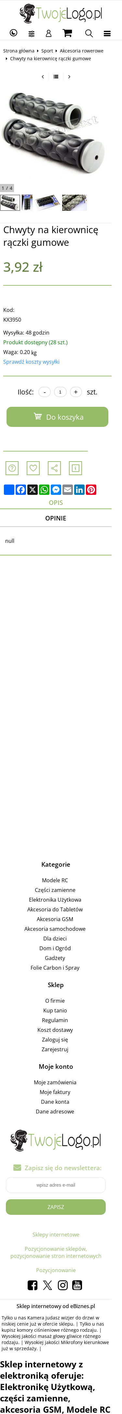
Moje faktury (60, 1092)
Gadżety (60, 958)
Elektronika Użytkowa (60, 900)
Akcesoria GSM (60, 919)
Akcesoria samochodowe (60, 929)
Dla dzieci (60, 938)
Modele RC (60, 880)
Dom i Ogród (60, 948)
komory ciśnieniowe (25, 1331)
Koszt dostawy (60, 1030)
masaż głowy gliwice (42, 1337)
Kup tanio (60, 1010)
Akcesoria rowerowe (84, 51)
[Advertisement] (61, 649)
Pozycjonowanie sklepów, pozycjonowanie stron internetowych (61, 1253)
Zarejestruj (60, 1049)
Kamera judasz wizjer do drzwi (63, 1318)
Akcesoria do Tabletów (60, 909)
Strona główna (21, 51)
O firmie (60, 1001)
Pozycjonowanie (61, 1270)
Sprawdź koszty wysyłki (34, 361)
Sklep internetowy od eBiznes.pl (61, 1306)
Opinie (61, 518)
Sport (49, 51)
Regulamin (60, 1020)
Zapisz (61, 1207)
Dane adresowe (60, 1111)
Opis (61, 502)
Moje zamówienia (60, 1082)
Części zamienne (60, 890)
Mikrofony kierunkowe (64, 1343)
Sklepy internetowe (60, 1235)
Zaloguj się (60, 1039)
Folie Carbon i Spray (60, 968)
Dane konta (60, 1102)
